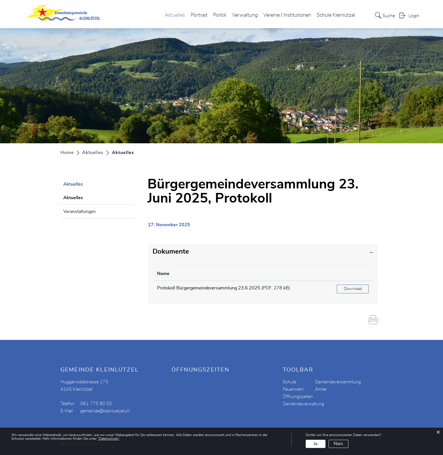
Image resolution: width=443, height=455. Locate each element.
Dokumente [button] (171, 251)
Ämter (321, 389)
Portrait (199, 15)
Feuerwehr (293, 389)
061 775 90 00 (96, 403)
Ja (315, 443)
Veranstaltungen (79, 211)
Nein (338, 443)
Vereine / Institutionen (287, 15)
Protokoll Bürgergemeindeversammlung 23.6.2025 (208, 288)
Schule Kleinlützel (336, 15)
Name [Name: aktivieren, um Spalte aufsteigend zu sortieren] (163, 273)
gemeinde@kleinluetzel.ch (105, 411)
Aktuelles (175, 15)
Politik (219, 15)
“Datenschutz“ (108, 438)
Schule (289, 382)
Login (414, 16)
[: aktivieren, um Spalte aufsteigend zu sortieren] (352, 274)
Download (353, 289)
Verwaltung (245, 15)
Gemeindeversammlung (338, 382)
